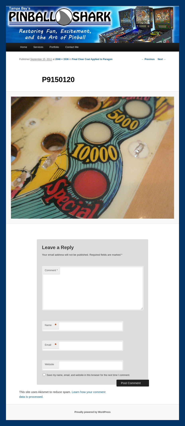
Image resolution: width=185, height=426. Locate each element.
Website (49, 364)
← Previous (148, 59)
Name (51, 325)
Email (51, 345)
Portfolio (54, 47)
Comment (51, 270)
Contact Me (71, 47)
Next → (162, 59)
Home (23, 47)
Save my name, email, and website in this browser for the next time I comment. (88, 375)
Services (38, 47)
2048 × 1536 (62, 59)
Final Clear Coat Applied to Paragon (92, 59)
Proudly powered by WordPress (92, 412)
